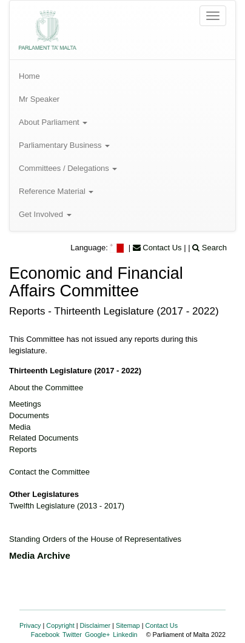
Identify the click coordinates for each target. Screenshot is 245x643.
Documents (29, 415)
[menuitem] (122, 76)
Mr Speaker (39, 99)
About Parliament (53, 122)
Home (29, 76)
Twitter (72, 634)
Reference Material (56, 191)
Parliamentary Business (64, 145)
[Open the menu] (213, 15)
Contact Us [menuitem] (157, 247)
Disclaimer (95, 625)
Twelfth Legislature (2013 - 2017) (66, 505)
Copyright (60, 625)
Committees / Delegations (68, 168)
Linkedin (125, 634)
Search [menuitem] (209, 247)
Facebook (45, 634)
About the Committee (46, 387)
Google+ (97, 634)
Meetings (25, 403)
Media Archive (39, 555)
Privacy (30, 625)
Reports (23, 449)
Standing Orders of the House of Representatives (95, 539)
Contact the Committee (49, 471)
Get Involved (45, 214)
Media (19, 426)
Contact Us (162, 625)
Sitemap (128, 625)
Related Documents (43, 437)
